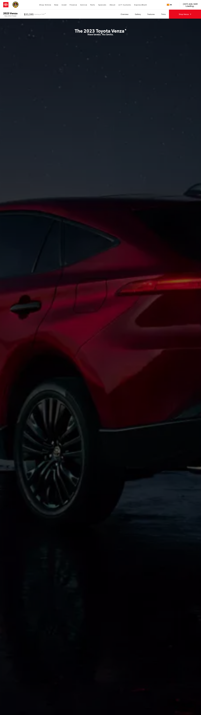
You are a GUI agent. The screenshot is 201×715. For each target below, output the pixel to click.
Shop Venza (185, 14)
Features (151, 14)
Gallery (138, 14)
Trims (163, 14)
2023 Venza (10, 13)
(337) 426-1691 (190, 4)
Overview (124, 14)
